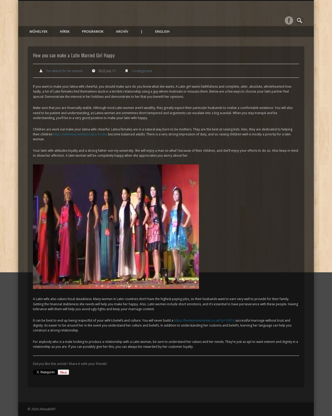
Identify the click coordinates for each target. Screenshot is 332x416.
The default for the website (64, 71)
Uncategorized (142, 71)
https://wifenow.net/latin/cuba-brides (80, 134)
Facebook (289, 20)
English (162, 31)
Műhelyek (38, 31)
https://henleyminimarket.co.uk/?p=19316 (204, 320)
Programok (92, 31)
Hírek (65, 31)
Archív (122, 31)
